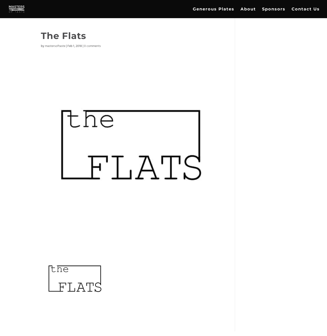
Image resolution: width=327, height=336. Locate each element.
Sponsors (273, 9)
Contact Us (306, 9)
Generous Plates (213, 9)
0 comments (92, 46)
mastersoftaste (55, 46)
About (248, 9)
